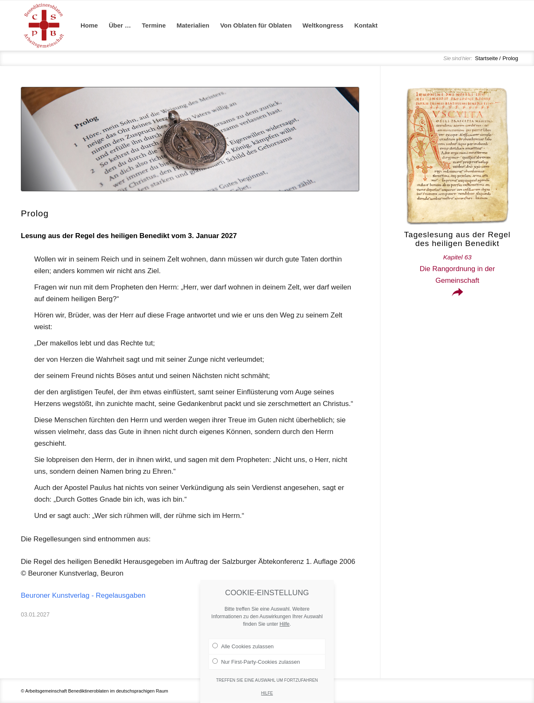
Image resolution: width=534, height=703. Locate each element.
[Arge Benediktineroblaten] (44, 25)
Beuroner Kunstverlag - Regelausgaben (83, 595)
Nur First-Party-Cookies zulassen (256, 673)
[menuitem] (89, 25)
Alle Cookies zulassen (243, 658)
